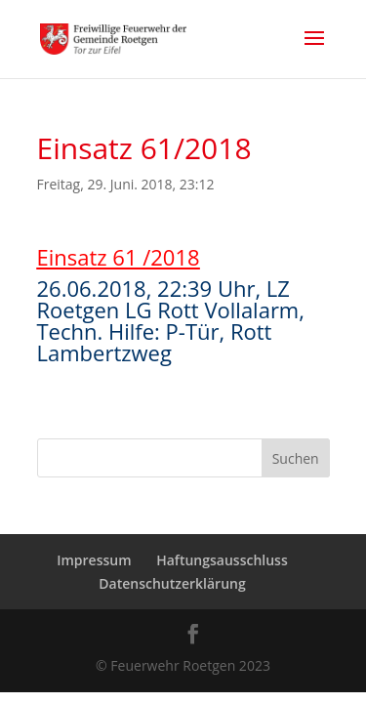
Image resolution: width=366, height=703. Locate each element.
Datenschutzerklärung (172, 583)
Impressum (94, 560)
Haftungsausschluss (222, 560)
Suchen (295, 458)
